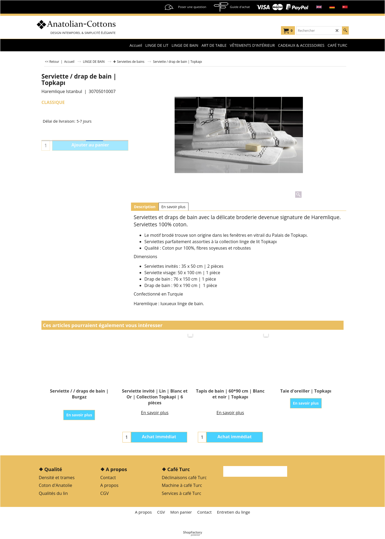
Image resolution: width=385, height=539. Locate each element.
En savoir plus (173, 206)
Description (145, 206)
